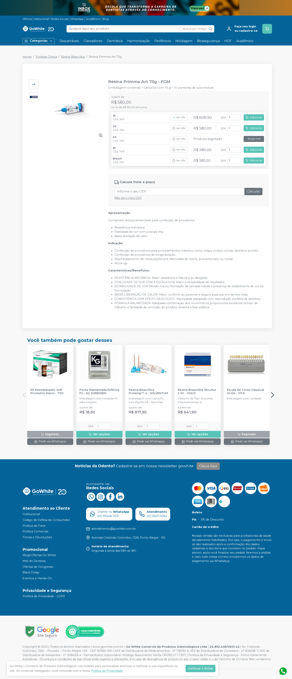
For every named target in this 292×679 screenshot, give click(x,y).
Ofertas (27, 19)
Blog (106, 19)
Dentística (115, 41)
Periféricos (162, 41)
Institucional (41, 19)
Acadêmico (93, 19)
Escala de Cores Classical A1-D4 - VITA (245, 391)
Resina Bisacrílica (73, 57)
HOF (228, 41)
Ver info (179, 117)
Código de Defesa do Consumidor (46, 520)
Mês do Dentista (34, 561)
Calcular (253, 191)
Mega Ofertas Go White (39, 555)
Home (27, 57)
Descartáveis (69, 41)
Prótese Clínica (46, 57)
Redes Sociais (60, 19)
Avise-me (254, 139)
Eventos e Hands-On (37, 578)
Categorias (38, 41)
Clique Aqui (208, 466)
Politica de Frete (34, 526)
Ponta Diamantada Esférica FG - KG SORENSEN (99, 391)
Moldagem (183, 41)
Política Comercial (35, 531)
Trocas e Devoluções (37, 537)
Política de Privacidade (107, 670)
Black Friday (31, 572)
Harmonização (138, 41)
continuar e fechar (200, 668)
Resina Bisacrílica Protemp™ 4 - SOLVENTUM (148, 391)
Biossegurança (208, 41)
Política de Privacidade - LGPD (44, 596)
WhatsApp (77, 19)
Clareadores (93, 41)
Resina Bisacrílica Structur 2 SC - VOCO (197, 391)
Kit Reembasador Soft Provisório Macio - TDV (47, 391)
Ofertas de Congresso (38, 567)
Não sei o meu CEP (128, 198)
